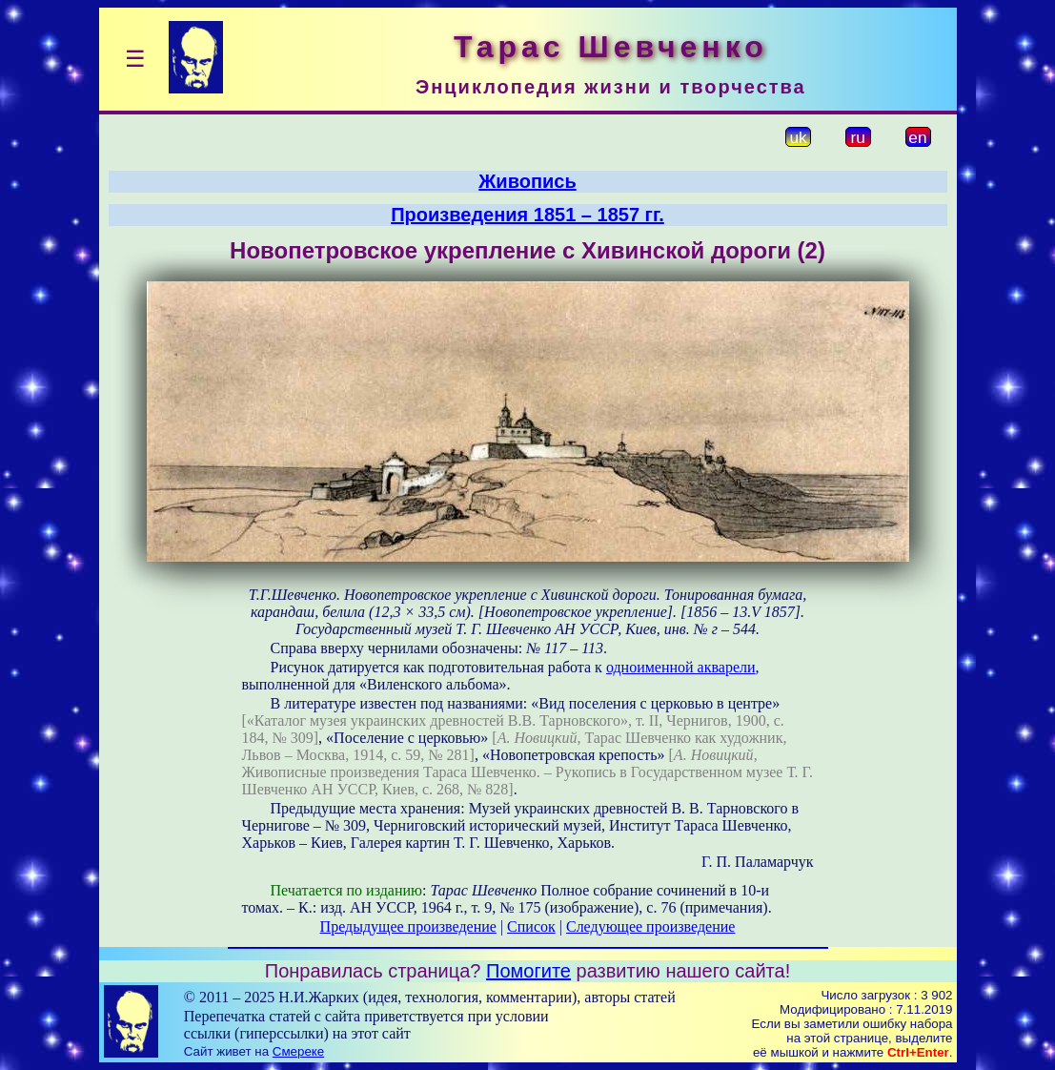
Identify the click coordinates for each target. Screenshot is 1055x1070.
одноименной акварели (681, 667)
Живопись (527, 181)
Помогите (528, 970)
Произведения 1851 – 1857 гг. (527, 214)
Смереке (298, 1051)
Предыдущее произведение (408, 926)
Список (531, 926)
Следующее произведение (650, 926)
